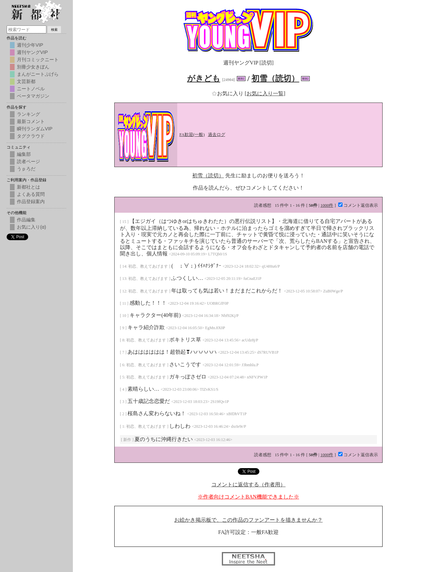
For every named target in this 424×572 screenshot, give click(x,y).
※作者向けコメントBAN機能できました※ (248, 497)
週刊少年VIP (30, 45)
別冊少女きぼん (33, 66)
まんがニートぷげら (38, 74)
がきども (203, 78)
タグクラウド (31, 136)
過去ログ (216, 134)
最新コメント (31, 121)
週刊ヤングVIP (32, 52)
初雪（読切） (275, 78)
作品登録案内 (31, 201)
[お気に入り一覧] (265, 93)
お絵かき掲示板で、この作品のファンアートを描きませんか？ (248, 520)
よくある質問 (31, 194)
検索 (54, 29)
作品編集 (26, 219)
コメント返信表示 (358, 205)
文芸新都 (26, 81)
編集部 (24, 154)
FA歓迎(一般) (192, 134)
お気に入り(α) (31, 227)
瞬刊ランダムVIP (34, 128)
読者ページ (28, 161)
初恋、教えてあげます (148, 266)
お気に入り (228, 93)
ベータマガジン (33, 96)
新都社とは (28, 187)
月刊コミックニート (38, 59)
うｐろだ (26, 168)
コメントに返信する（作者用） (248, 484)
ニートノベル (31, 88)
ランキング (28, 114)
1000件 (326, 205)
